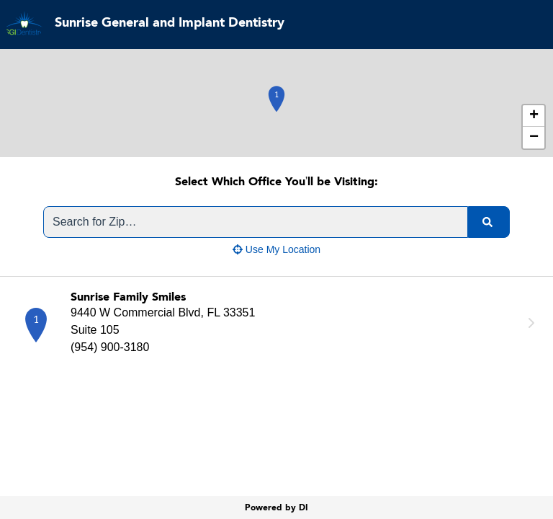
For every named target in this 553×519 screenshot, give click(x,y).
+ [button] (534, 116)
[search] (489, 222)
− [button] (534, 137)
